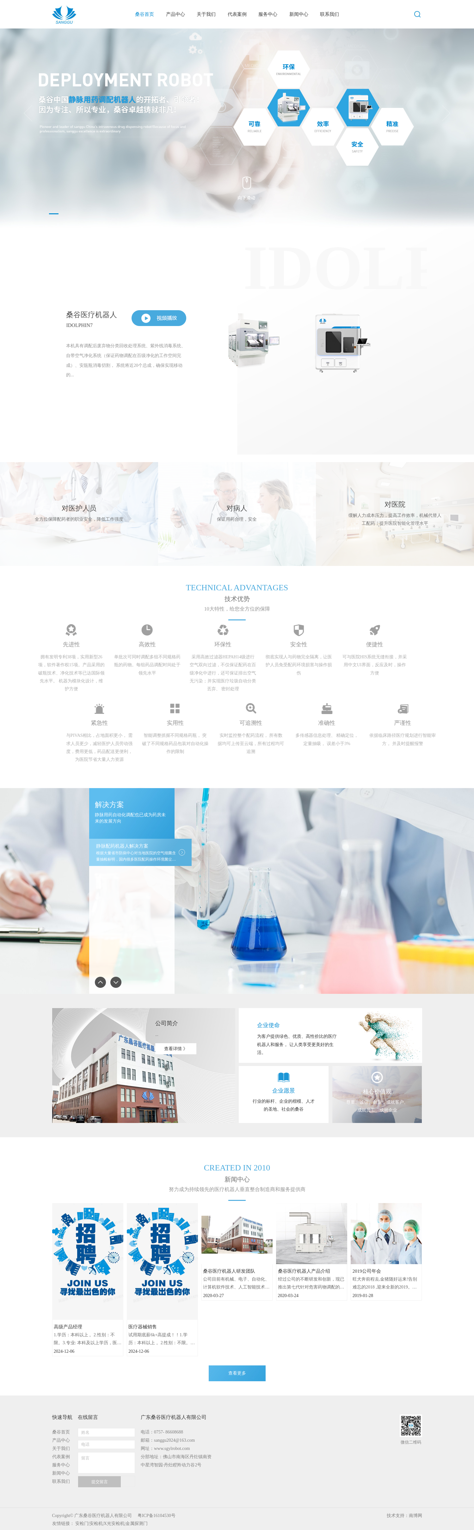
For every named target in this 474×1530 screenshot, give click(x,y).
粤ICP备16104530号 (156, 1515)
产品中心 (61, 1440)
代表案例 (61, 1456)
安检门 (82, 1523)
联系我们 (61, 1481)
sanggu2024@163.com (174, 1440)
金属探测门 (137, 1523)
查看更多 (237, 1373)
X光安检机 (114, 1523)
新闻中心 (61, 1473)
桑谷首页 (61, 1432)
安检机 (96, 1523)
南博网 (415, 1515)
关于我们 (61, 1448)
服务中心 (61, 1465)
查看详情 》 (176, 1048)
